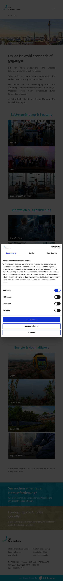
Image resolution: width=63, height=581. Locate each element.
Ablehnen (31, 332)
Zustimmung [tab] (11, 253)
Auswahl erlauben (31, 326)
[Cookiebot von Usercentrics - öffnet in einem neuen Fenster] (51, 247)
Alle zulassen (31, 320)
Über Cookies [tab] (52, 253)
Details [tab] (31, 253)
